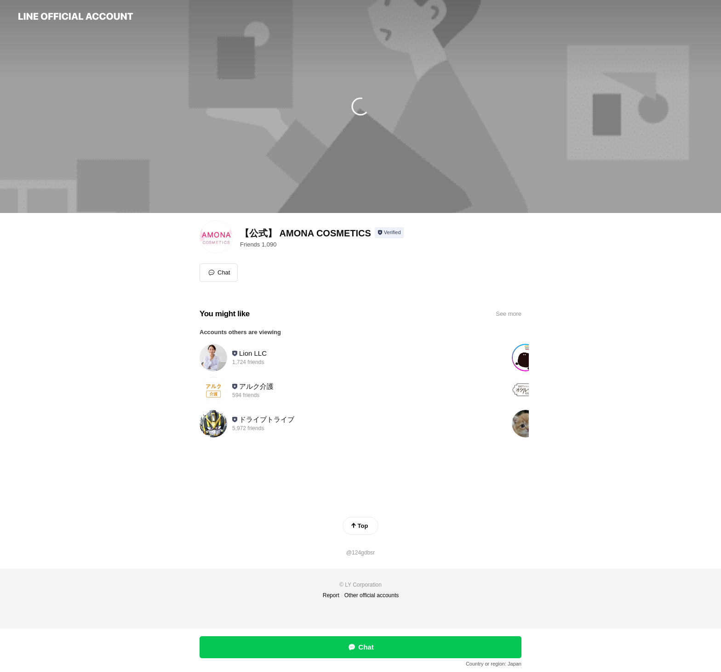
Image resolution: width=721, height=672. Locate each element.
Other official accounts (371, 595)
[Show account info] (389, 232)
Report (331, 595)
